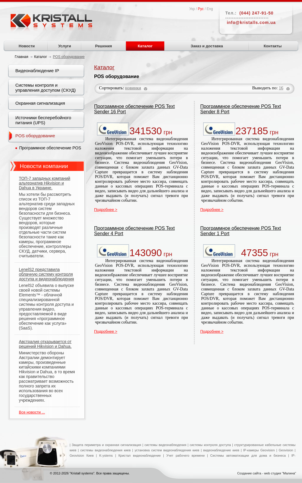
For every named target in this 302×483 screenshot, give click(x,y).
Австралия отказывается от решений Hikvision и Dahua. (45, 344)
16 (281, 87)
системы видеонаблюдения (165, 445)
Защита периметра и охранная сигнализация (106, 445)
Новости (27, 46)
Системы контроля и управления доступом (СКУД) (45, 88)
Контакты (273, 46)
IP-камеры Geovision (259, 450)
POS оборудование (35, 135)
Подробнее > (105, 209)
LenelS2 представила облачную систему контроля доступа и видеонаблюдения (46, 274)
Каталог (145, 46)
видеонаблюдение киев (221, 450)
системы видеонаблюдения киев (105, 450)
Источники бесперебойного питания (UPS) (43, 120)
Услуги (64, 46)
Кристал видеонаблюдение (138, 455)
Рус (201, 9)
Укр (192, 9)
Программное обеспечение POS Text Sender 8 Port (240, 109)
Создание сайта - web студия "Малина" (266, 473)
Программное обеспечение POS (50, 148)
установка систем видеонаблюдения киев (166, 450)
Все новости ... (32, 412)
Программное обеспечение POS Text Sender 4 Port (134, 231)
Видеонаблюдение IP (37, 70)
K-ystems (107, 455)
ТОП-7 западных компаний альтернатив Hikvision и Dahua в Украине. (44, 183)
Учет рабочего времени (185, 455)
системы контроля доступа (210, 445)
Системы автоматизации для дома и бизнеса (248, 455)
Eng (210, 9)
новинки (133, 87)
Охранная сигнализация (40, 103)
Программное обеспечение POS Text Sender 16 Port (134, 109)
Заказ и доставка (207, 46)
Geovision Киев (82, 455)
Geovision (285, 450)
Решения (103, 46)
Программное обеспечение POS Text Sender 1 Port (240, 231)
